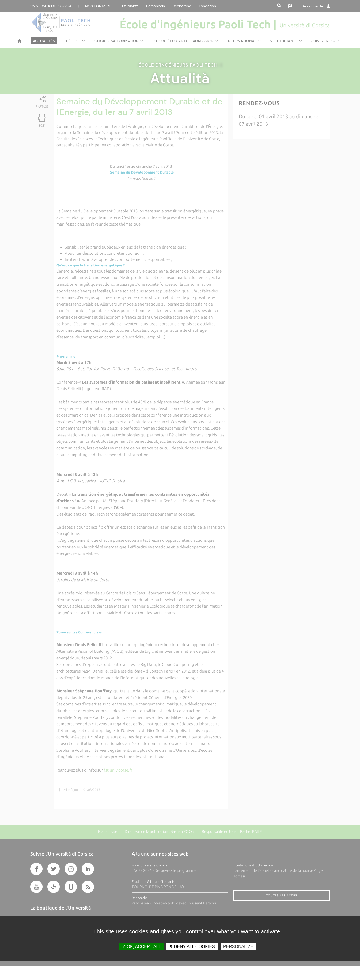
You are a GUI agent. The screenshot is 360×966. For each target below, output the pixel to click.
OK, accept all (141, 946)
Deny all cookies (192, 946)
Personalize (238, 946)
